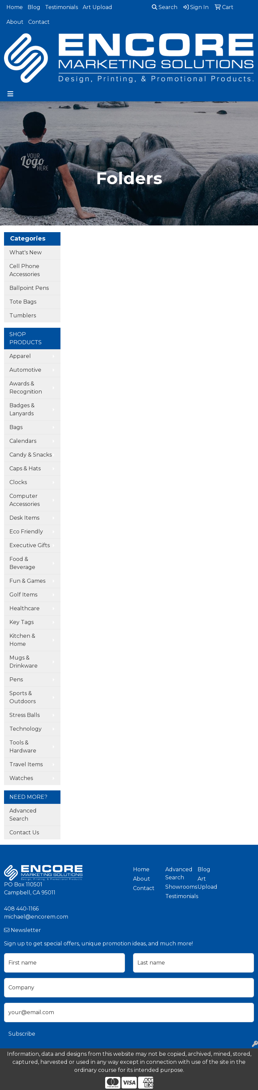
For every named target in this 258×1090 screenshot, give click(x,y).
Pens (16, 679)
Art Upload (97, 7)
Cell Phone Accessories (24, 270)
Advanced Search (23, 815)
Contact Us (24, 832)
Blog (34, 7)
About (15, 22)
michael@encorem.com (36, 917)
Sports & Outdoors (22, 697)
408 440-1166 (21, 908)
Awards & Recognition (25, 387)
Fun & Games (27, 581)
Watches (21, 778)
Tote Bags (22, 302)
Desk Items (24, 518)
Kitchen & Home (22, 640)
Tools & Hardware (22, 746)
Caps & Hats (25, 468)
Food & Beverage (22, 563)
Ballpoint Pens (29, 288)
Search (164, 7)
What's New (25, 252)
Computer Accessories (24, 500)
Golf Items (23, 594)
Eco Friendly (26, 531)
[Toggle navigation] (10, 94)
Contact (39, 22)
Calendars (22, 441)
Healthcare (24, 608)
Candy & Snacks (30, 455)
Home (14, 7)
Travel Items (26, 764)
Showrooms (177, 887)
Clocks (18, 482)
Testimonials (61, 7)
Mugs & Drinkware (23, 662)
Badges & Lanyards (22, 409)
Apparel (20, 356)
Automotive (25, 370)
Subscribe (21, 1034)
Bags (16, 427)
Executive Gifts (29, 545)
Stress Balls (24, 715)
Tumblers (22, 315)
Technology (25, 729)
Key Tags (21, 622)
